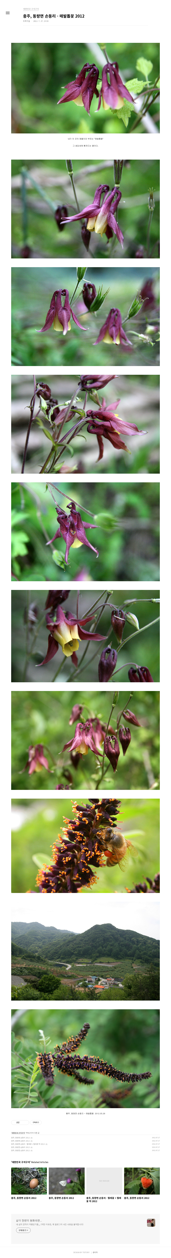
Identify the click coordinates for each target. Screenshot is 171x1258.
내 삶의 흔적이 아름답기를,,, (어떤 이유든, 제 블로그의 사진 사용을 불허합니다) (49, 1224)
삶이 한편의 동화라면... (29, 1220)
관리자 (95, 1252)
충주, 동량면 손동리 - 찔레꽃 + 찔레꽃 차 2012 (28, 1144)
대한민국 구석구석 (18, 1133)
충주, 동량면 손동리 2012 (20, 1137)
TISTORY (86, 1252)
